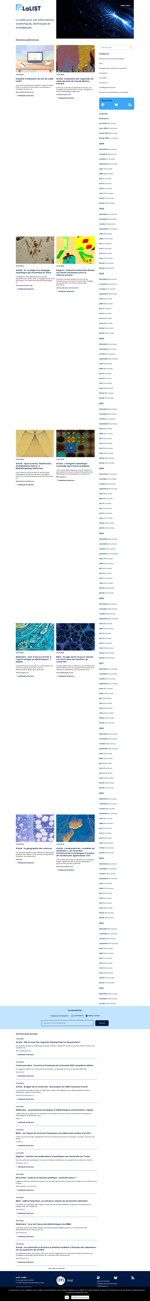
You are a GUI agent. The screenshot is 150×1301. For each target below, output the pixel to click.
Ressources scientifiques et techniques (113, 92)
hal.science (20, 1072)
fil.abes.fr (19, 1142)
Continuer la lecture (26, 96)
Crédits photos (102, 1286)
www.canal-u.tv (22, 673)
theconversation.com (24, 285)
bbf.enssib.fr (61, 477)
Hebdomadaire (93, 1016)
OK (67, 1297)
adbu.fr (18, 1118)
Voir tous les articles (56, 1268)
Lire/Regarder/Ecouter (107, 87)
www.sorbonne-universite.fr (67, 288)
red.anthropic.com (63, 94)
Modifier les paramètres (80, 1297)
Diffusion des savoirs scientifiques (111, 59)
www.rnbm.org (21, 1233)
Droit (101, 63)
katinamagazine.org (23, 1051)
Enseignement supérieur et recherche (113, 68)
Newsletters (104, 119)
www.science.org (22, 1258)
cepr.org (19, 859)
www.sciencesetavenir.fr (25, 1095)
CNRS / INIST (125, 6)
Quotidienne (77, 1016)
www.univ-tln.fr (22, 1163)
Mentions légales (103, 1281)
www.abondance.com (64, 673)
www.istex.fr (20, 1209)
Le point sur (103, 83)
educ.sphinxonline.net (25, 92)
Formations (103, 73)
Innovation (103, 78)
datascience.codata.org (25, 481)
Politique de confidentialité (107, 1284)
